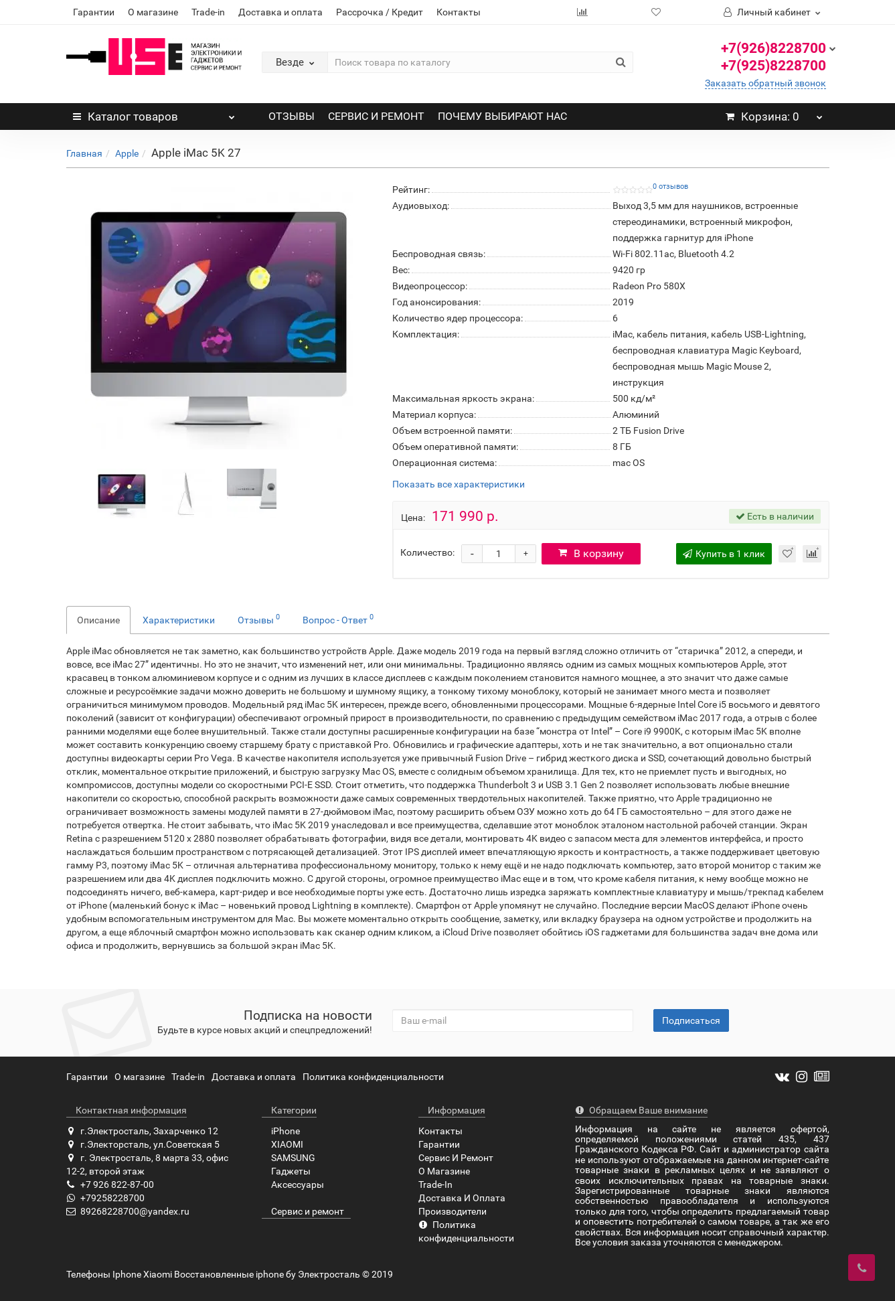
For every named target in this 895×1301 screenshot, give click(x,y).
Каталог (154, 113)
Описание (98, 620)
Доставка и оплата (280, 12)
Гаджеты (286, 1171)
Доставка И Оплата (461, 1198)
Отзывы (259, 619)
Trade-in (208, 12)
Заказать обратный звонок (765, 83)
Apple (127, 153)
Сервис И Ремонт (455, 1157)
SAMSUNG (288, 1157)
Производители (452, 1211)
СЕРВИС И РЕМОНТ (376, 116)
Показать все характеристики (458, 484)
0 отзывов (670, 186)
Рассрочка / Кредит (379, 12)
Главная (84, 153)
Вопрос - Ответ (338, 619)
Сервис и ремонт (303, 1211)
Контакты (458, 12)
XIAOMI (282, 1144)
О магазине (153, 12)
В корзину (592, 553)
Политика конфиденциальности (373, 1076)
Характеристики (179, 620)
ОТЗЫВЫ (291, 116)
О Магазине (444, 1171)
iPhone (281, 1131)
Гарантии (93, 12)
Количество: (427, 552)
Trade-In (435, 1184)
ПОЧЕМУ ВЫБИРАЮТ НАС (502, 116)
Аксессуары (293, 1184)
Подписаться (691, 1020)
